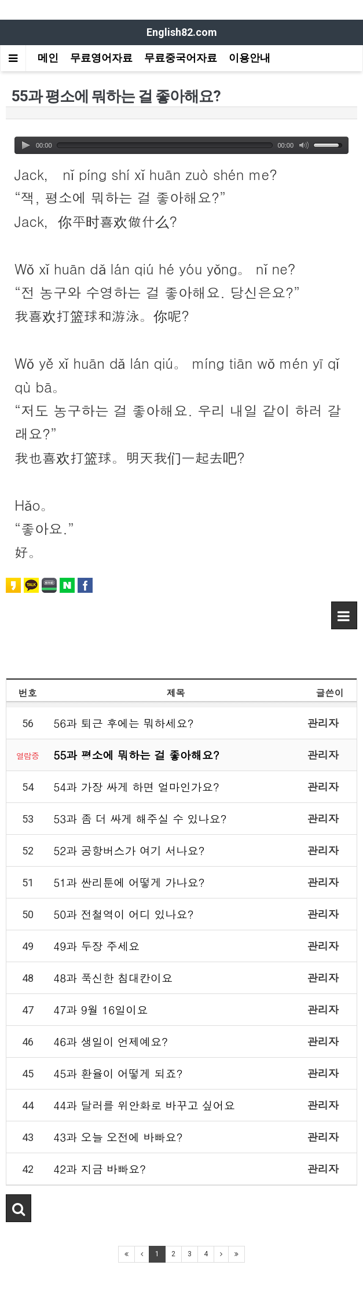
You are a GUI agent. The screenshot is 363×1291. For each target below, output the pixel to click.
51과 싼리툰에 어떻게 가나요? (128, 882)
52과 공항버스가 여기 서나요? (128, 850)
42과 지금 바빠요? (99, 1168)
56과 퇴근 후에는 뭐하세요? (123, 723)
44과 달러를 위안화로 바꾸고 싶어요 (144, 1105)
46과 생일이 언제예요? (110, 1041)
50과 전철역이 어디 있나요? (123, 914)
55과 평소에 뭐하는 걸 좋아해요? (136, 754)
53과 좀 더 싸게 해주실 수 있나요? (139, 818)
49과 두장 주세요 (96, 945)
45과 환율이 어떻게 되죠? (117, 1073)
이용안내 (249, 58)
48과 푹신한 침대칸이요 (113, 977)
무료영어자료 (101, 58)
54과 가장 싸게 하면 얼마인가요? (136, 786)
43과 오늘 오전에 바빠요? (117, 1137)
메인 (48, 58)
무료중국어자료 (180, 58)
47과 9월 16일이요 (100, 1009)
